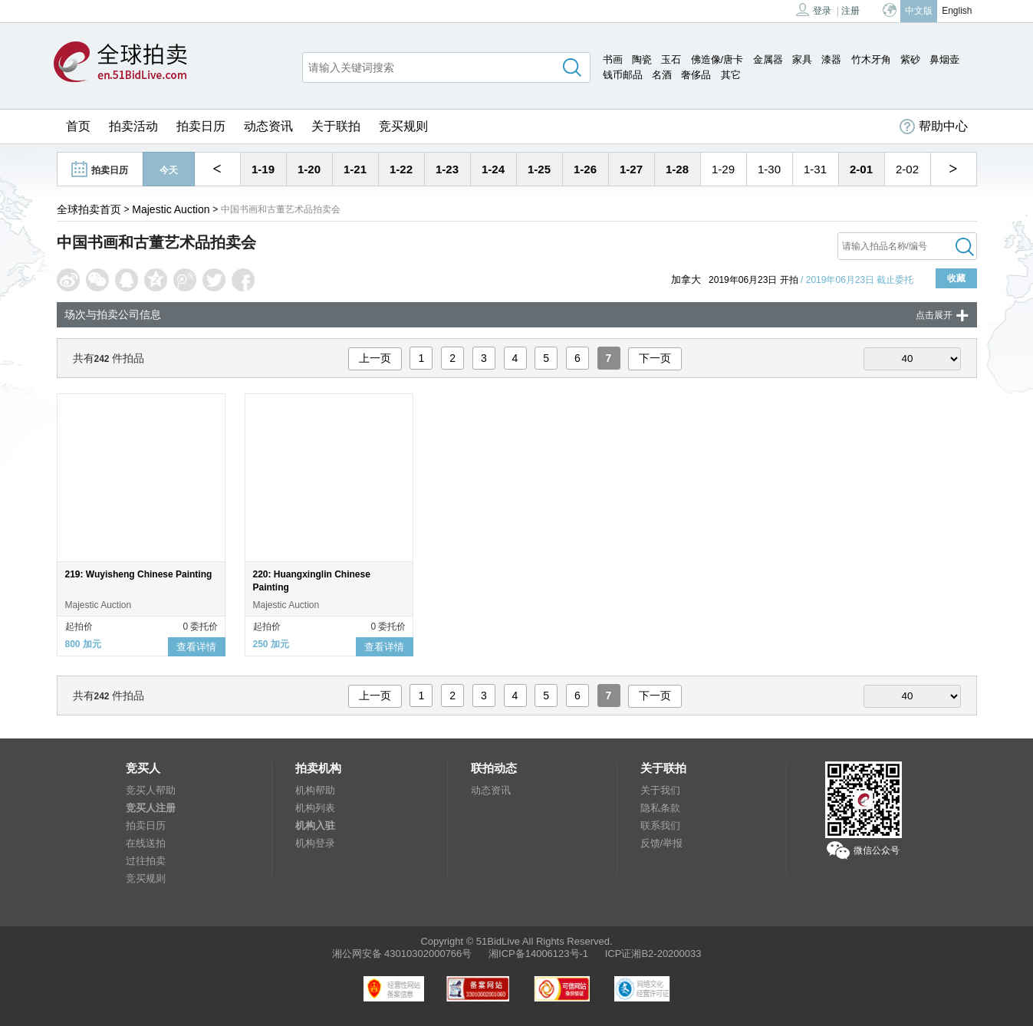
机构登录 (315, 843)
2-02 (907, 169)
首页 (78, 126)
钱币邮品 (623, 75)
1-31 (815, 169)
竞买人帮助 (151, 790)
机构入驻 (315, 825)
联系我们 (660, 825)
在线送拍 (146, 843)
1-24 (493, 169)
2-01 (861, 169)
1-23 (447, 169)
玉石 (671, 59)
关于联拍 (335, 126)
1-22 (401, 169)
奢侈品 (696, 75)
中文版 (919, 10)
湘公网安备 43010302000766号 (402, 953)
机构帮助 (315, 790)
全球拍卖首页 (89, 209)
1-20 (309, 169)
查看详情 (196, 647)
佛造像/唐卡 (717, 59)
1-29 (723, 169)
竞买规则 (403, 126)
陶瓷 (642, 59)
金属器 (768, 59)
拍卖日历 (200, 126)
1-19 (263, 169)
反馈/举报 (661, 843)
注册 (850, 10)
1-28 (677, 169)
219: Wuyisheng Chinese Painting (138, 574)
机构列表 (315, 808)
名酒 (662, 75)
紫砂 (910, 59)
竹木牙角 (871, 59)
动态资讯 (268, 126)
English (957, 10)
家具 (802, 59)
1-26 (585, 169)
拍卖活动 (133, 126)
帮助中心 (934, 126)
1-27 (631, 169)
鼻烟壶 (944, 59)
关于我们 (660, 790)
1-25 (539, 169)
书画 (613, 59)
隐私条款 (660, 808)
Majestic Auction (170, 209)
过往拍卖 (146, 861)
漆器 (831, 59)
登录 (813, 9)
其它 (731, 75)
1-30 (769, 169)
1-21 (355, 169)
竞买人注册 (151, 808)
